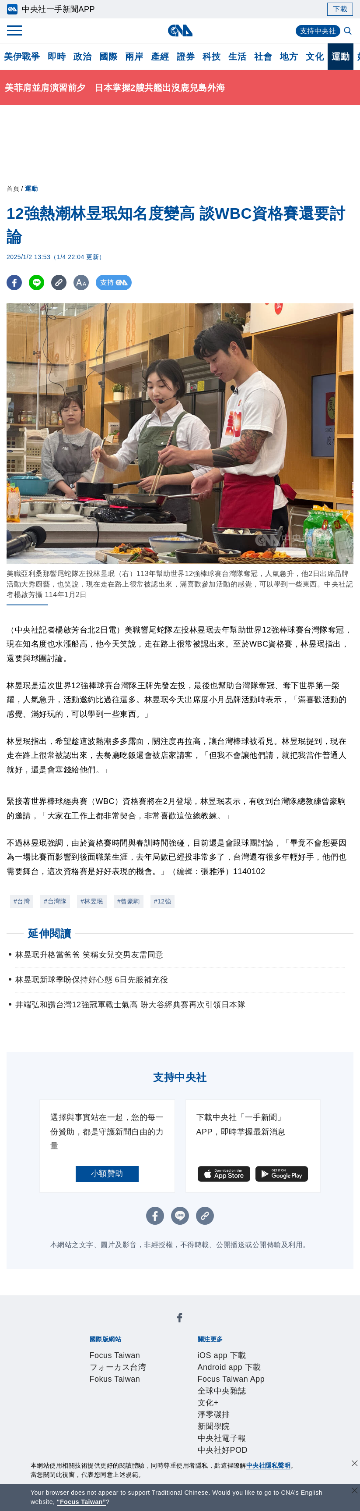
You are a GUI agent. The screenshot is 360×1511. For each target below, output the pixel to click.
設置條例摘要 (193, 1385)
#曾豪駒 (128, 901)
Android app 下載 (152, 1349)
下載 (340, 9)
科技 (211, 56)
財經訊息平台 (226, 1420)
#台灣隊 (55, 901)
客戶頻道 (121, 1420)
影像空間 (153, 1420)
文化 (315, 56)
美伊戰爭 (22, 56)
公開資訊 (153, 1385)
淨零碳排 (125, 1361)
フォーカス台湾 (150, 1326)
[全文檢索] (348, 31)
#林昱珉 (91, 901)
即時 (57, 56)
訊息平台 (185, 1420)
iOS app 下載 (96, 1349)
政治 (82, 56)
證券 (186, 56)
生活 (237, 56)
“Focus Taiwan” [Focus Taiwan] (81, 1501)
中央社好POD (248, 1361)
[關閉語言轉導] (355, 1491)
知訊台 (262, 1420)
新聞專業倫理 (242, 1385)
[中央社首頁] (180, 30)
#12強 (162, 901)
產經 (160, 56)
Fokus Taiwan (204, 1326)
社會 (263, 56)
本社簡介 (88, 1385)
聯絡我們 (161, 1397)
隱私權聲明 (125, 1397)
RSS (113, 1432)
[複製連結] (58, 282)
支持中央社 (318, 31)
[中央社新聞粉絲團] (74, 1302)
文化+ (98, 1361)
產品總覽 (88, 1420)
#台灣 (22, 901)
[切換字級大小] (81, 282)
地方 (289, 56)
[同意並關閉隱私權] (355, 1464)
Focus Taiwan (97, 1326)
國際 (108, 56)
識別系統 (121, 1385)
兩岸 (134, 56)
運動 (341, 56)
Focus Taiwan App (218, 1349)
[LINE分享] (36, 282)
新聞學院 (158, 1361)
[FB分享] (14, 282)
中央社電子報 (198, 1361)
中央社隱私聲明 (268, 1465)
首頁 (13, 188)
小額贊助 (107, 1173)
